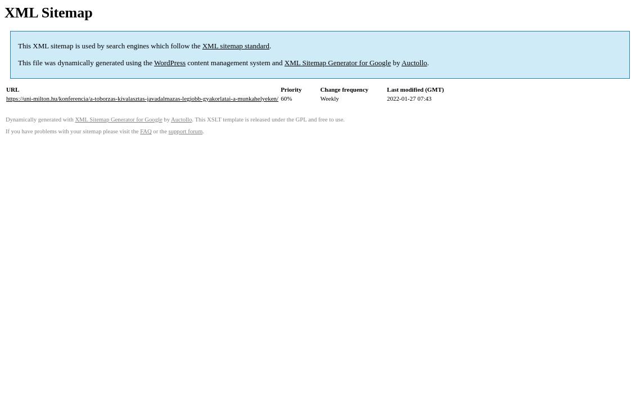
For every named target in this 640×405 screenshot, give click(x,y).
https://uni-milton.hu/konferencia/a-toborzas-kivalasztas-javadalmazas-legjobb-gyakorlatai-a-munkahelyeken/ (142, 98)
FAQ (146, 131)
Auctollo (414, 62)
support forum (186, 131)
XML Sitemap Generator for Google (338, 62)
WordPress (170, 62)
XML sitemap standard (235, 46)
